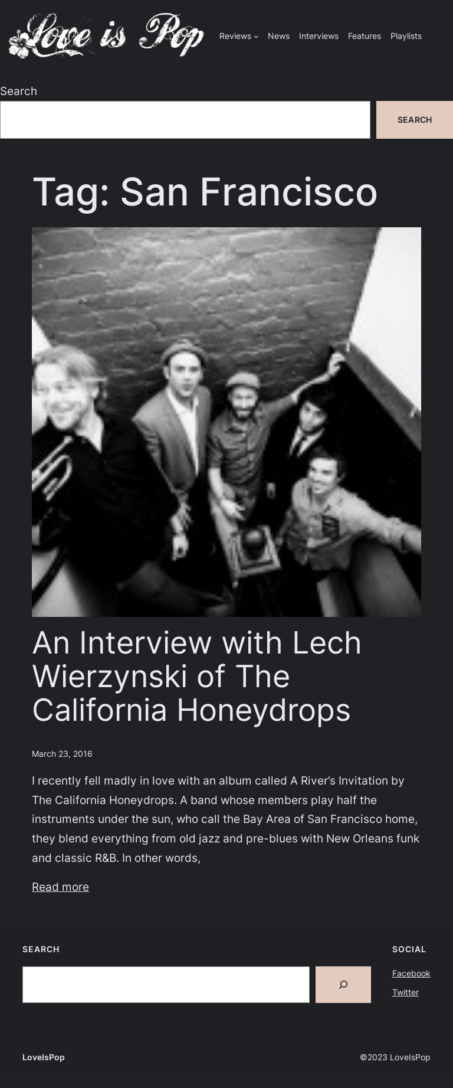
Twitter (405, 992)
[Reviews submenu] (256, 36)
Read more (60, 887)
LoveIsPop (43, 1057)
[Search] (343, 984)
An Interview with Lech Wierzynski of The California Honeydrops (197, 676)
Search (18, 91)
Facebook (411, 973)
